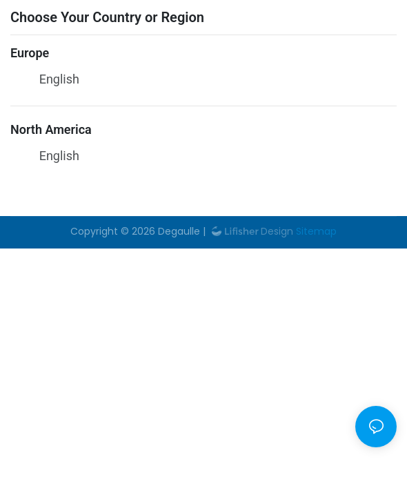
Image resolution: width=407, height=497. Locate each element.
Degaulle (179, 231)
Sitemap (315, 231)
